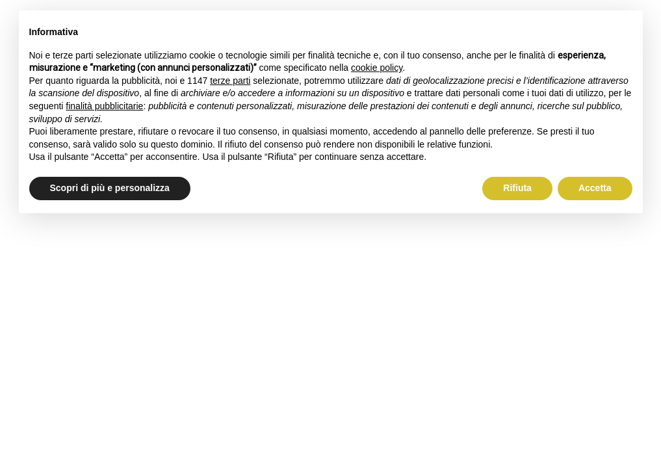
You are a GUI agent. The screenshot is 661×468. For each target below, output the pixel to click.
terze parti (230, 80)
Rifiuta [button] (517, 188)
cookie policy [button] (376, 67)
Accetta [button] (595, 188)
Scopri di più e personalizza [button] (110, 188)
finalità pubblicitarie (104, 106)
